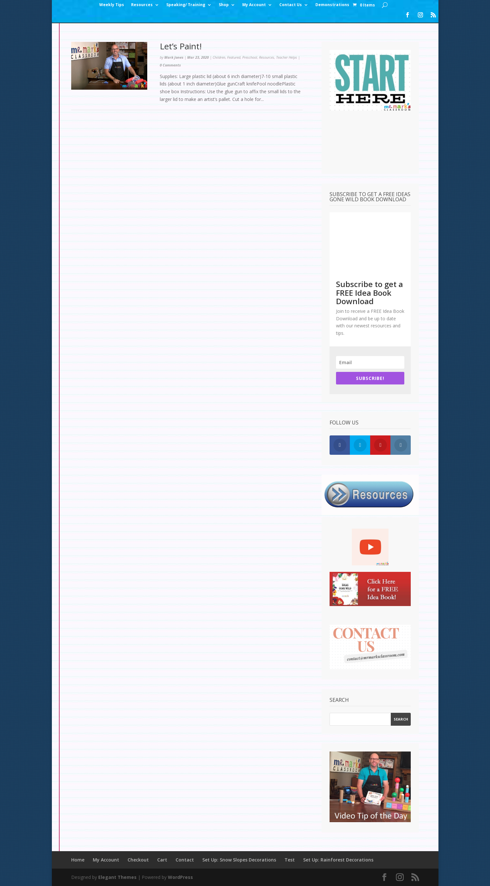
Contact (185, 860)
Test (289, 860)
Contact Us (290, 5)
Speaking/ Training (185, 5)
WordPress (180, 877)
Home (77, 860)
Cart (162, 860)
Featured (233, 57)
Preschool (249, 57)
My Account (254, 5)
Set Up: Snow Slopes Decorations (239, 860)
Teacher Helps (286, 57)
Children (219, 57)
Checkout (138, 860)
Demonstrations (332, 5)
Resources (142, 5)
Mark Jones (173, 57)
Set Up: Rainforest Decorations (338, 860)
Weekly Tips (111, 5)
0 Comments (170, 65)
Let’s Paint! (181, 46)
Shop (224, 5)
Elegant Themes (117, 877)
